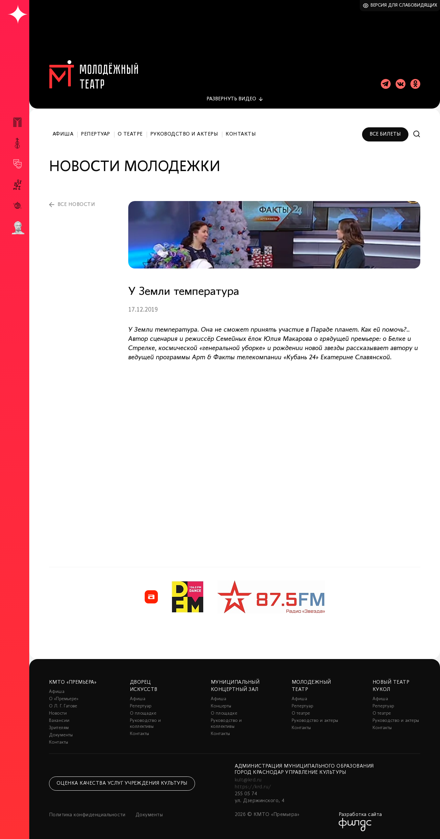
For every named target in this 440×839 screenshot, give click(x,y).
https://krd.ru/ (253, 787)
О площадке (143, 713)
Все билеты (385, 134)
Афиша (63, 134)
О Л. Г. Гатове (63, 706)
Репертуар (95, 134)
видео (231, 99)
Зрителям (59, 727)
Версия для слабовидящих (404, 5)
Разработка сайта (360, 814)
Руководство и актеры (184, 134)
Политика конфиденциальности (87, 815)
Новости (58, 713)
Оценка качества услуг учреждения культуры (122, 783)
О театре (130, 134)
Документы (61, 735)
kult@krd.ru (248, 780)
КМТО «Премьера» (72, 682)
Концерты (221, 706)
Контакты (241, 134)
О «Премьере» (64, 699)
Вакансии (59, 720)
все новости (76, 204)
